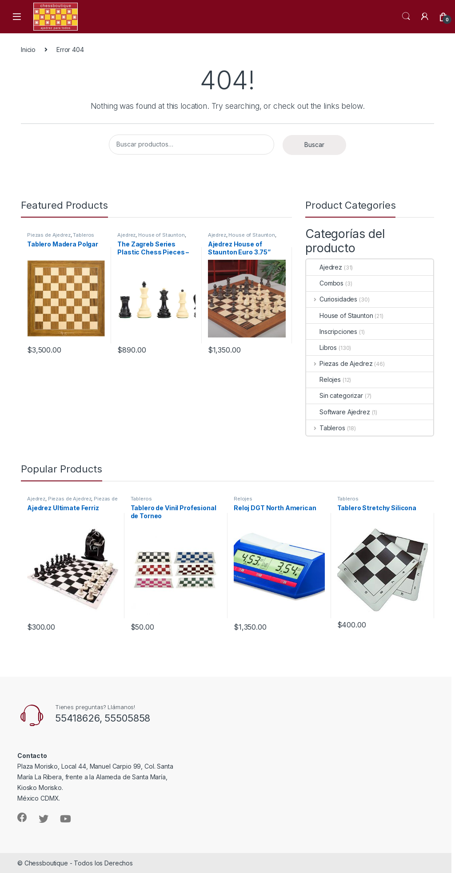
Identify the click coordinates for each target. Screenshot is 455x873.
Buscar (314, 144)
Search (406, 16)
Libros (321, 347)
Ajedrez (126, 235)
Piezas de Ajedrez (49, 235)
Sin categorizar (334, 395)
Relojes (323, 379)
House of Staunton (161, 235)
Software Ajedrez (338, 412)
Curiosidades (331, 299)
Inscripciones (331, 331)
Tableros (83, 235)
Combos (324, 283)
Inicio (28, 49)
